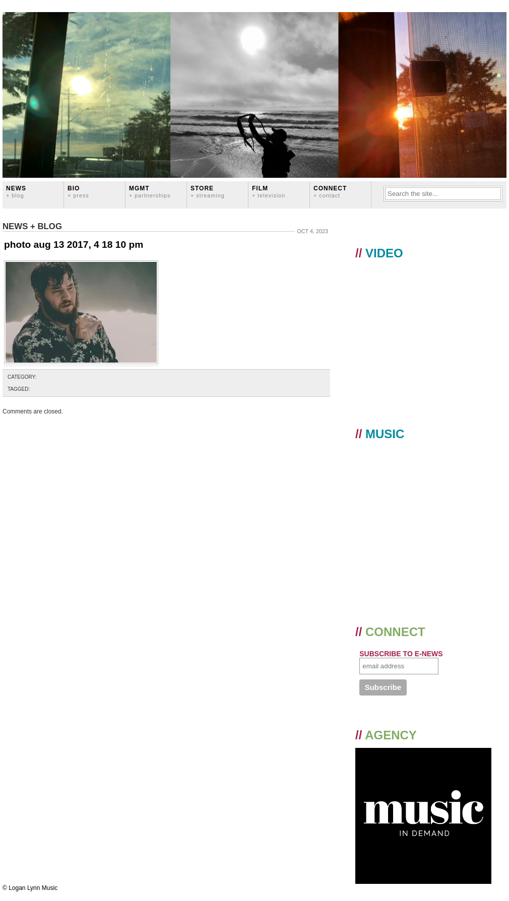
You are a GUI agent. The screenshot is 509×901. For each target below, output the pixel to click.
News (16, 191)
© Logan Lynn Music (30, 887)
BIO (78, 191)
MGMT (150, 191)
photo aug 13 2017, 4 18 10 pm (73, 244)
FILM (268, 191)
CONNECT (330, 191)
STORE (207, 191)
